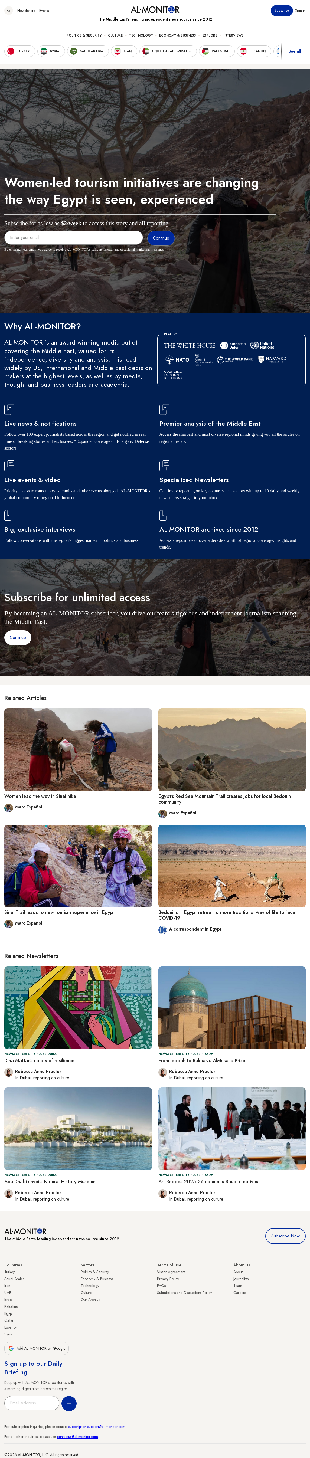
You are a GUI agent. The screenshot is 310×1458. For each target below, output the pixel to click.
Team (237, 1285)
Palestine (11, 1306)
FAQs (161, 1285)
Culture (115, 35)
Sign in (300, 10)
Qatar (9, 1320)
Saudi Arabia (14, 1279)
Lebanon (11, 1327)
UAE (7, 1292)
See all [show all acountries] (295, 51)
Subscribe (282, 10)
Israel (8, 1299)
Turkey (9, 1271)
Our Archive (90, 1299)
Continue (18, 637)
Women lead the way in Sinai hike (40, 796)
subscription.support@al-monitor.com (96, 1426)
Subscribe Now (285, 1236)
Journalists (241, 1279)
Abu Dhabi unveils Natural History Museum (50, 1181)
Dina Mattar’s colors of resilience (39, 1060)
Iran (7, 1285)
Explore (209, 35)
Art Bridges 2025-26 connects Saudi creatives (208, 1181)
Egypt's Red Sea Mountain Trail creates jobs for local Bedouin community (224, 799)
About (238, 1271)
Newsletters (26, 10)
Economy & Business (177, 35)
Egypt (8, 1313)
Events (44, 10)
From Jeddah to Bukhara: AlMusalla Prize (201, 1060)
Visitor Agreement (171, 1271)
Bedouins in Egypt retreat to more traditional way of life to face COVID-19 (226, 915)
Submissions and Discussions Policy (184, 1292)
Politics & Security (84, 35)
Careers (239, 1292)
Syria (8, 1334)
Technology (141, 35)
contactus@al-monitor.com (77, 1436)
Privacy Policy (168, 1279)
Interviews (233, 35)
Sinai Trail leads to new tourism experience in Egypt (59, 912)
